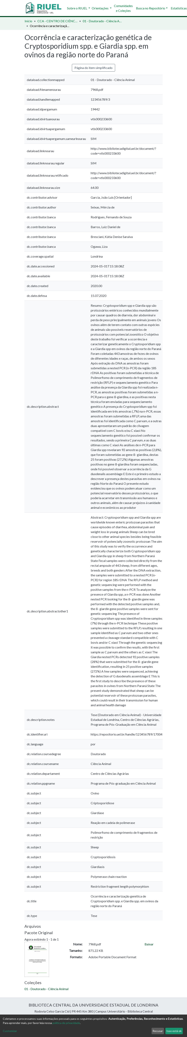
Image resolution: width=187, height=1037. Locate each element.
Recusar (158, 1031)
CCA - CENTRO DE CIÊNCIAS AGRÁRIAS (57, 21)
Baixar (149, 944)
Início (28, 21)
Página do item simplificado (93, 68)
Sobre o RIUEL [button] (77, 8)
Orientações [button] (100, 8)
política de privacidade (66, 1023)
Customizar (10, 1031)
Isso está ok (174, 1031)
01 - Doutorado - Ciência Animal (103, 21)
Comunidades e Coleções (123, 8)
